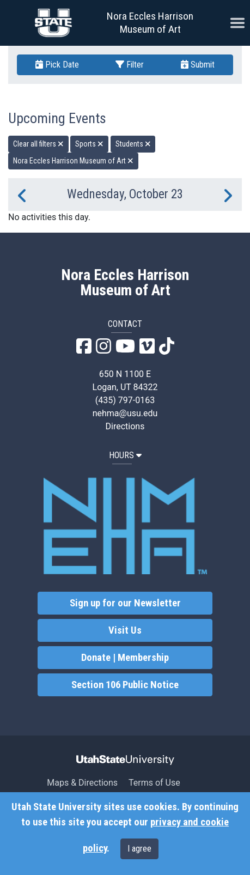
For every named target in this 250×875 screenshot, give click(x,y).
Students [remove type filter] (133, 143)
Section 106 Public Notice (125, 685)
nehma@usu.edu (125, 413)
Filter (129, 64)
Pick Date (57, 64)
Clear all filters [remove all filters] (38, 143)
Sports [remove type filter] (89, 143)
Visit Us (125, 630)
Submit (198, 64)
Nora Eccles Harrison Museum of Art (150, 22)
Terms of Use (154, 782)
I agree (139, 848)
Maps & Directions (82, 782)
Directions (125, 426)
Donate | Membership (125, 658)
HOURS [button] (125, 455)
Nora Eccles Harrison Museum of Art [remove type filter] (73, 160)
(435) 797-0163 (125, 400)
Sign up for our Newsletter (125, 603)
